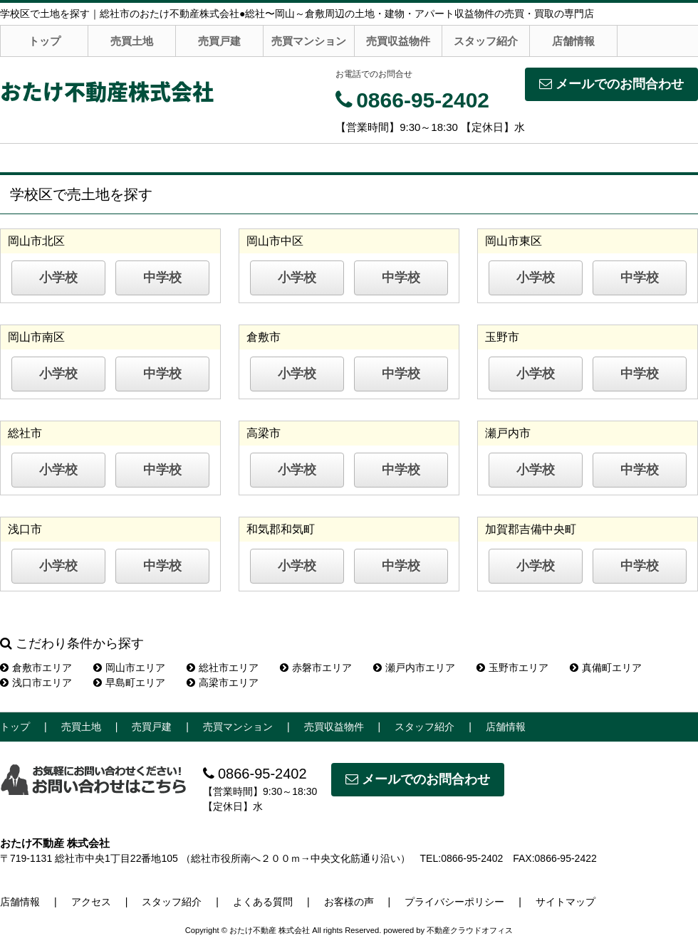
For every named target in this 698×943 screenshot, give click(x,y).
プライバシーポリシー (454, 901)
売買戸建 (219, 41)
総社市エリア (223, 667)
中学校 (162, 277)
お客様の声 (349, 901)
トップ (44, 41)
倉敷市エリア (36, 667)
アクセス (91, 901)
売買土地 (131, 41)
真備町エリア (606, 667)
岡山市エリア (129, 667)
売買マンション (308, 41)
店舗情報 (573, 41)
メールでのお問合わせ (611, 84)
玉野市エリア (512, 667)
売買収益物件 (398, 41)
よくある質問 (263, 901)
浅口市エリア (36, 682)
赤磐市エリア (316, 667)
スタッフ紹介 (486, 41)
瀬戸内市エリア (414, 667)
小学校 (58, 277)
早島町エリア (129, 682)
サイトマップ (565, 901)
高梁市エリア (223, 682)
